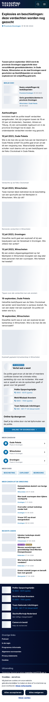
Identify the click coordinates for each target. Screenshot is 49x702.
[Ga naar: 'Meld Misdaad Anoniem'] (24, 399)
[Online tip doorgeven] (24, 429)
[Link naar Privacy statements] (24, 656)
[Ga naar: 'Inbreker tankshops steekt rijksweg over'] (24, 537)
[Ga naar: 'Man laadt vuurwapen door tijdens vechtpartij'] (24, 499)
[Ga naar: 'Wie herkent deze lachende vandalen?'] (24, 562)
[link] (24, 443)
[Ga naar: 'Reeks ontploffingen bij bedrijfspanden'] (24, 89)
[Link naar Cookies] (24, 660)
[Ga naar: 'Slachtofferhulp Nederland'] (24, 615)
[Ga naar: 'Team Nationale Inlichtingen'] (24, 408)
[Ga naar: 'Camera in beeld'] (24, 624)
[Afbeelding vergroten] (45, 157)
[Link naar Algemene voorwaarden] (24, 651)
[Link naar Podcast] (24, 639)
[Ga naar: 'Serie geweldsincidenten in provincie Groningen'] (24, 101)
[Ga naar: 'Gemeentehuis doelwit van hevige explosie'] (24, 488)
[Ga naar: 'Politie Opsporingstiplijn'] (24, 391)
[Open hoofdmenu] (44, 4)
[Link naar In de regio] (24, 643)
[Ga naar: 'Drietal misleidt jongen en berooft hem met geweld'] (24, 573)
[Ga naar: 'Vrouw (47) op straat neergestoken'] (24, 520)
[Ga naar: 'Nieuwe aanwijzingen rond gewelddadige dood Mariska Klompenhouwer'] (24, 550)
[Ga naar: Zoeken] (38, 4)
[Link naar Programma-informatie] (24, 647)
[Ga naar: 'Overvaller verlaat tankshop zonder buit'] (24, 509)
